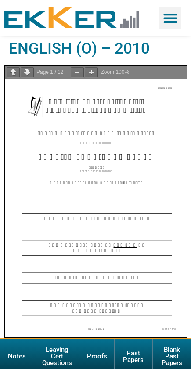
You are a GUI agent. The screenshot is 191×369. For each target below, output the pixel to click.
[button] (170, 18)
